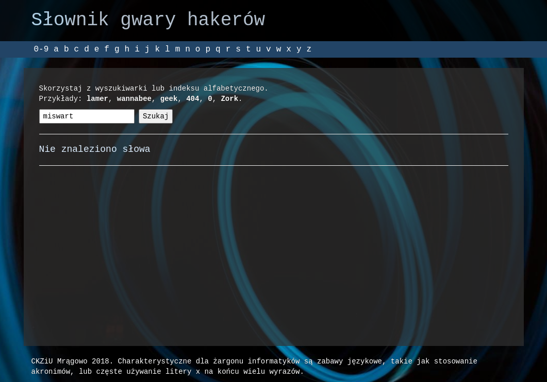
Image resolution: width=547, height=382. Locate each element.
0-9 (41, 49)
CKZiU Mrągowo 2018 (70, 361)
